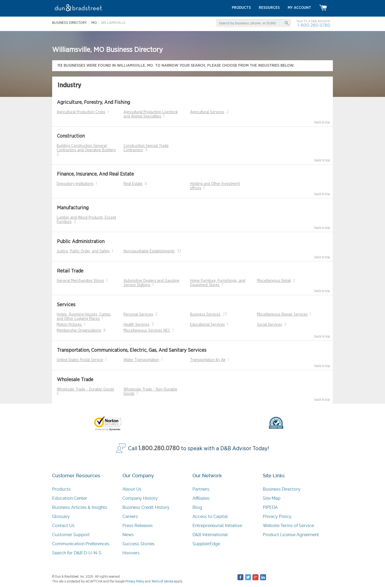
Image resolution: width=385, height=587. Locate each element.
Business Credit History (146, 507)
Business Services (205, 314)
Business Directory (282, 489)
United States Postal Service (80, 360)
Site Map (271, 498)
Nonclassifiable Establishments (149, 251)
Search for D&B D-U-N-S (76, 552)
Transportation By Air (208, 360)
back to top (322, 122)
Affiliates (201, 498)
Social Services (269, 325)
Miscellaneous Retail (274, 281)
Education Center (69, 498)
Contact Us (63, 525)
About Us (131, 489)
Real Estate (133, 184)
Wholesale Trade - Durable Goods (85, 389)
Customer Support (71, 534)
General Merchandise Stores (80, 281)
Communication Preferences (80, 543)
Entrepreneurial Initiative (217, 525)
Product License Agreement (291, 534)
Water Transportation (141, 360)
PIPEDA (270, 507)
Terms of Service (162, 581)
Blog (197, 507)
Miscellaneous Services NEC (147, 330)
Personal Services (138, 314)
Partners (200, 489)
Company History (140, 498)
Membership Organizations (79, 330)
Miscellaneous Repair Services (282, 314)
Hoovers (131, 552)
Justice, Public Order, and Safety (83, 251)
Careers (130, 516)
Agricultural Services (207, 112)
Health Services (136, 325)
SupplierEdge (206, 543)
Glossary (61, 516)
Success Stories (138, 543)
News (128, 534)
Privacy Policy (277, 516)
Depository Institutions (75, 184)
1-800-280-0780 (314, 25)
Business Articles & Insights (79, 507)
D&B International (210, 534)
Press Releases (137, 525)
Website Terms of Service (288, 525)
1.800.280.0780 (159, 448)
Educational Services (207, 325)
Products (61, 489)
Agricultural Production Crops (81, 112)
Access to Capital (210, 516)
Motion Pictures (69, 325)
